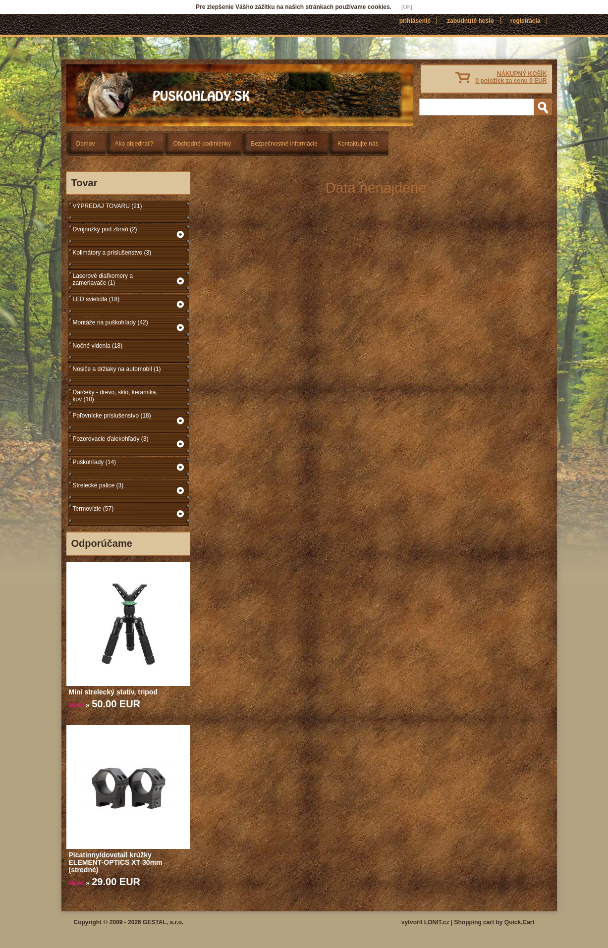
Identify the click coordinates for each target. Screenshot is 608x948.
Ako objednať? (134, 143)
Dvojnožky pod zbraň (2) (105, 229)
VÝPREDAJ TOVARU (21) (107, 206)
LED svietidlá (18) (96, 299)
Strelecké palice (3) (98, 485)
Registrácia (525, 20)
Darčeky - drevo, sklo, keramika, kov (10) (115, 396)
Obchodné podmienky (202, 143)
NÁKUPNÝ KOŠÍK (511, 77)
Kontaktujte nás (358, 143)
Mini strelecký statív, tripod (113, 692)
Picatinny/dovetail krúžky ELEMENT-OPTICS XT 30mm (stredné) (116, 862)
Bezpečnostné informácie (284, 143)
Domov (85, 143)
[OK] (406, 7)
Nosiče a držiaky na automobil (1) (117, 369)
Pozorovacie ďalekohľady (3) (111, 438)
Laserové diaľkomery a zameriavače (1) (103, 279)
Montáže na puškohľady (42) (110, 322)
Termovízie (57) (93, 508)
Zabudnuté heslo (470, 20)
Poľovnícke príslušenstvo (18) (112, 415)
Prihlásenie (415, 20)
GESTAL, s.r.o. (163, 922)
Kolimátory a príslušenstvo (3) (112, 252)
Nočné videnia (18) (98, 345)
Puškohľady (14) (94, 462)
